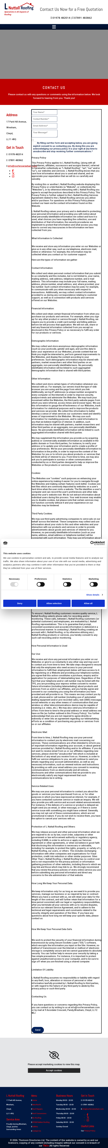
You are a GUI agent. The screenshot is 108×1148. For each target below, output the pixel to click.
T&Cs (46, 1145)
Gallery (35, 1127)
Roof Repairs (37, 1109)
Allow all (88, 603)
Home (34, 1100)
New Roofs (36, 1105)
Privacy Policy (89, 1131)
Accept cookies (54, 1070)
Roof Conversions (39, 1114)
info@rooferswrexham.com (22, 166)
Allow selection (54, 603)
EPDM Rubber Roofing (41, 1122)
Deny (19, 603)
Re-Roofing (36, 1118)
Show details (92, 595)
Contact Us (36, 1131)
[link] (54, 1055)
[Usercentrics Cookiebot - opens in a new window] (92, 543)
